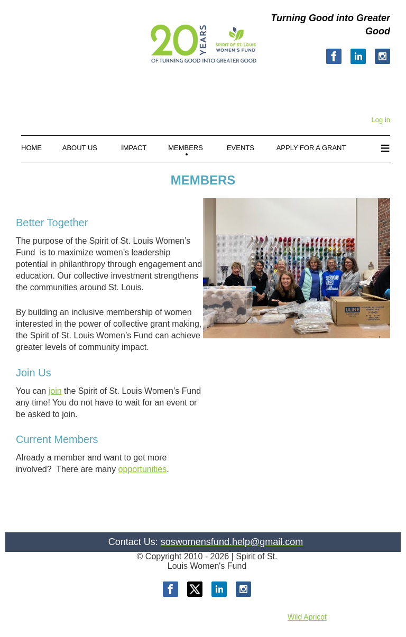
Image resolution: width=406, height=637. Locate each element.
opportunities (142, 469)
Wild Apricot (307, 617)
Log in (381, 120)
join (55, 390)
